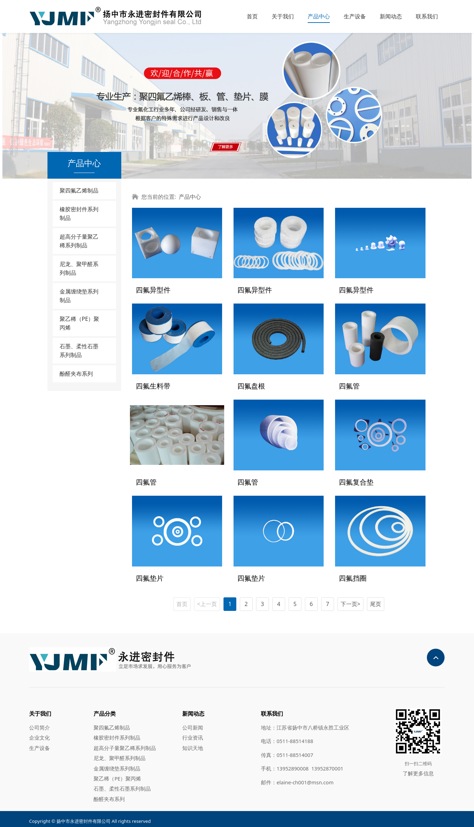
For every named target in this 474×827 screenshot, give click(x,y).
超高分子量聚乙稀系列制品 (79, 241)
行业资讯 (192, 733)
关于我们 (283, 16)
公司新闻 (192, 722)
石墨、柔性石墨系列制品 (79, 350)
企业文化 (39, 733)
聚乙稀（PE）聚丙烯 (79, 323)
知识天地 (192, 743)
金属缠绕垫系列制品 (79, 296)
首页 (252, 16)
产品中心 (319, 16)
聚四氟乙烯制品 (79, 190)
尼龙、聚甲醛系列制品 (79, 268)
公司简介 (39, 722)
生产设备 (355, 16)
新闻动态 (391, 16)
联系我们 (427, 16)
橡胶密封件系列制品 (79, 213)
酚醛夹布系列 (76, 373)
